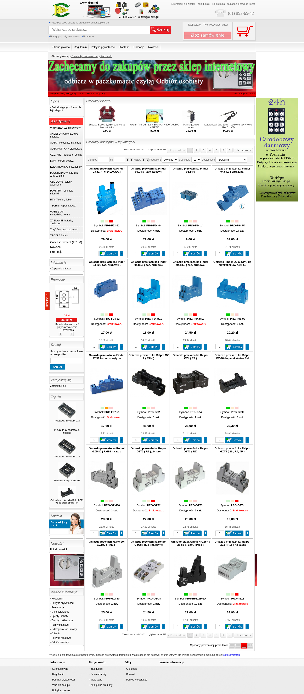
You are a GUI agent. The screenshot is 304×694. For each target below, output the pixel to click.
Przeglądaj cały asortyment (65, 36)
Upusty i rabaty (59, 616)
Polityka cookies (61, 690)
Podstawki (104, 56)
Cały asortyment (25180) (66, 242)
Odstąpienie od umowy (64, 629)
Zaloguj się (204, 3)
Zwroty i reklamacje (62, 620)
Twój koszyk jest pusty (244, 93)
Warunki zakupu (61, 685)
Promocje (88, 36)
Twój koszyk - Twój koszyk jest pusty (208, 24)
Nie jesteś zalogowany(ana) (63, 93)
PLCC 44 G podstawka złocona (66, 431)
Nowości (55, 247)
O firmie (55, 633)
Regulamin (57, 598)
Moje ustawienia (60, 611)
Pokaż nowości (58, 549)
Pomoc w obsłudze (136, 679)
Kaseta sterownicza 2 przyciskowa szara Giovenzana (67, 327)
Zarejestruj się (58, 385)
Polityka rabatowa (61, 637)
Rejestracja (57, 607)
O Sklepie (131, 668)
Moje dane (96, 679)
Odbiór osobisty (60, 642)
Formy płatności (60, 624)
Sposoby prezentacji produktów (209, 645)
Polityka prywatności (62, 603)
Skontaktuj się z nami (183, 3)
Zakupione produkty (101, 685)
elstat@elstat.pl (231, 654)
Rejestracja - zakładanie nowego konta (233, 3)
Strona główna (60, 668)
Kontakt (130, 674)
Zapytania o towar (61, 268)
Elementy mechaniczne (83, 56)
